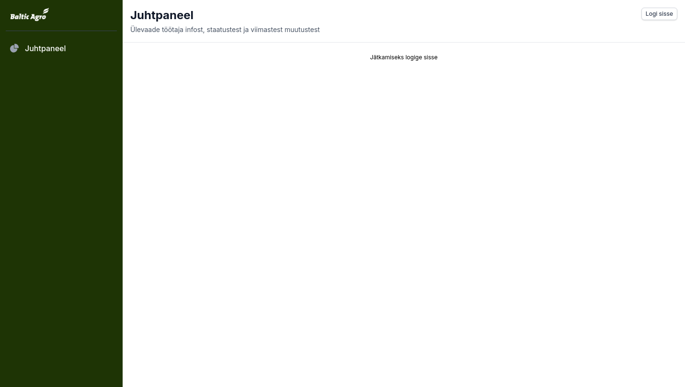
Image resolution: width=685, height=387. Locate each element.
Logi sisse (659, 13)
